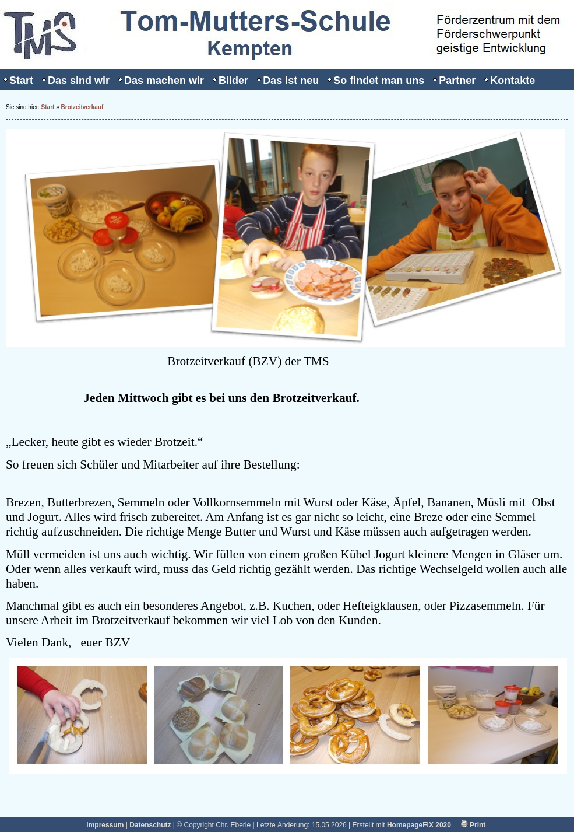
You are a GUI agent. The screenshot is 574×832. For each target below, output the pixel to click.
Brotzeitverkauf (82, 107)
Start (21, 80)
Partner (457, 80)
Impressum (105, 825)
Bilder (233, 80)
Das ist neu (291, 80)
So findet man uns (378, 80)
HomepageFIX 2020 (419, 825)
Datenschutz (150, 825)
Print (473, 825)
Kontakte (512, 80)
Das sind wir (79, 80)
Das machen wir (164, 80)
